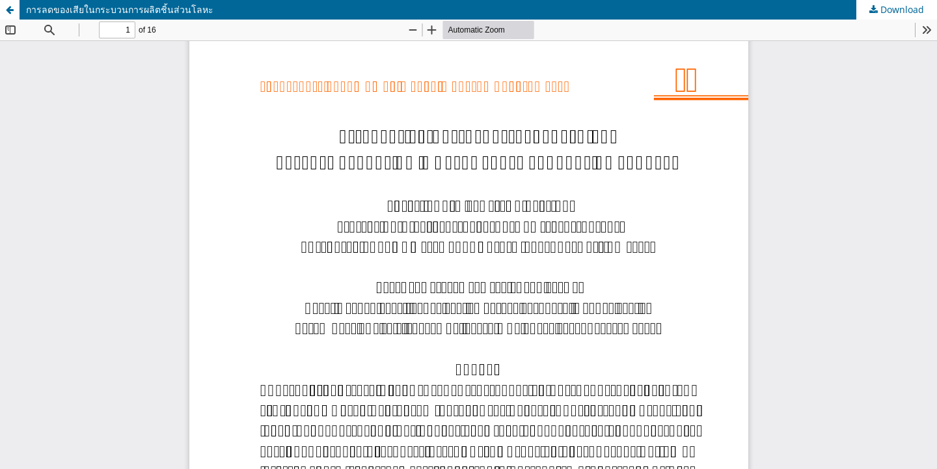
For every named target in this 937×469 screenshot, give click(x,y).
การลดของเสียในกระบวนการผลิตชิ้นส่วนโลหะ (119, 9)
